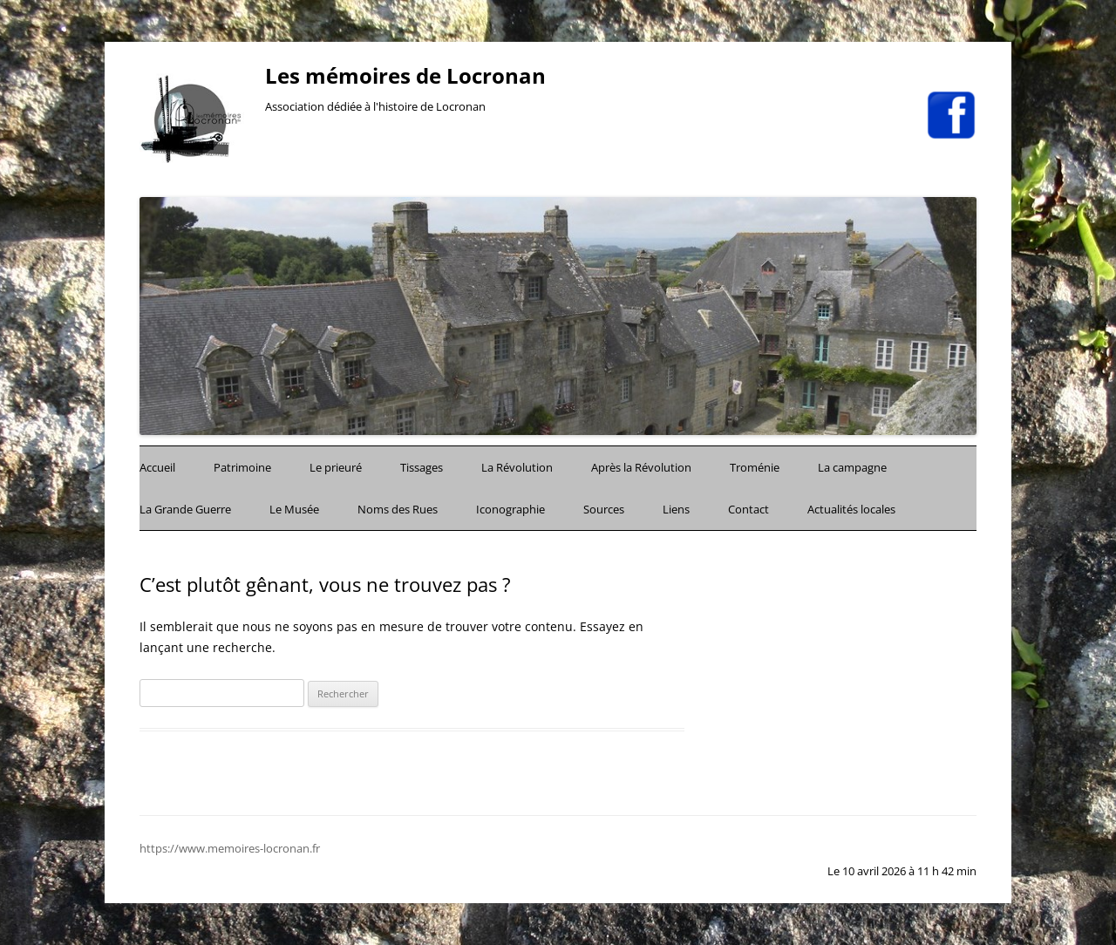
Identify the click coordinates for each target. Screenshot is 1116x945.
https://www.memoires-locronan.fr (230, 848)
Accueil (157, 467)
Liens (676, 509)
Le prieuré (336, 467)
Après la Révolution (641, 467)
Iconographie (510, 509)
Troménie (754, 467)
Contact (748, 509)
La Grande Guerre (185, 509)
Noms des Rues (397, 509)
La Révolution (517, 467)
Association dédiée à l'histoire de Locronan (375, 106)
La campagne (852, 467)
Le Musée (294, 509)
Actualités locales (851, 509)
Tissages (421, 467)
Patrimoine (242, 467)
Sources (603, 509)
